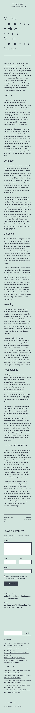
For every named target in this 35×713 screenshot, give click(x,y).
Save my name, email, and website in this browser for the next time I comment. (16, 577)
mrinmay (7, 521)
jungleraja (7, 75)
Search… (6, 629)
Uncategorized (27, 519)
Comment (7, 540)
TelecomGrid (17, 4)
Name (6, 558)
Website (6, 567)
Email (21, 558)
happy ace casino (9, 66)
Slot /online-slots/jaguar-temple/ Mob (14, 657)
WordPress (18, 706)
